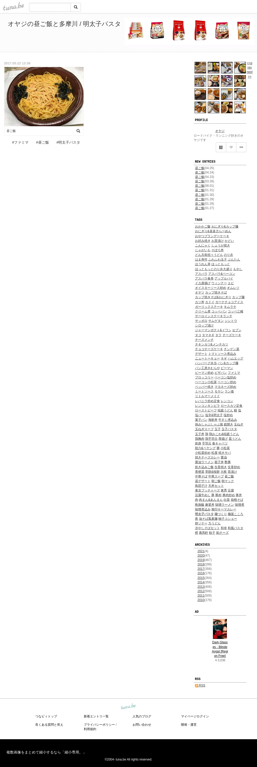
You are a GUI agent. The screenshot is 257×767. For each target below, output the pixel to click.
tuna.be (128, 706)
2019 (201, 560)
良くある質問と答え (49, 724)
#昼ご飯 (42, 142)
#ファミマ (20, 142)
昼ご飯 (199, 168)
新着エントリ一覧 (96, 716)
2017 (201, 569)
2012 (201, 591)
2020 (201, 555)
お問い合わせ (142, 724)
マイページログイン (195, 716)
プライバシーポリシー (99, 724)
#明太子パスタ (68, 142)
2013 (201, 587)
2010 (201, 600)
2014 (201, 582)
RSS (200, 685)
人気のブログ (142, 716)
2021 (201, 551)
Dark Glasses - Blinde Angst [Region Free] (220, 649)
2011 (201, 595)
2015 (201, 578)
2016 (201, 573)
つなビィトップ (46, 716)
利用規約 (90, 729)
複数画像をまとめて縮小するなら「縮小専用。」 (46, 752)
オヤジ (220, 131)
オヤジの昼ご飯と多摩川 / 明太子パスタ (64, 23)
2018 (201, 564)
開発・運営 (189, 724)
